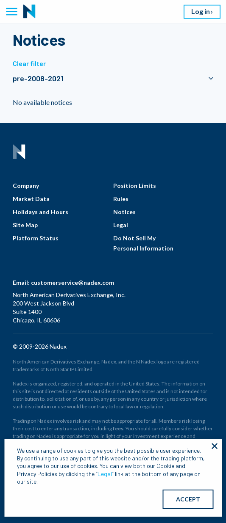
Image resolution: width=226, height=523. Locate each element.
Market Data (31, 198)
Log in (200, 11)
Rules (120, 198)
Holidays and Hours (40, 211)
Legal (120, 224)
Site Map (25, 224)
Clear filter (29, 63)
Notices (124, 211)
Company (26, 185)
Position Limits (134, 185)
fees (118, 428)
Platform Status (36, 238)
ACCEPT (188, 499)
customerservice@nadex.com (72, 282)
